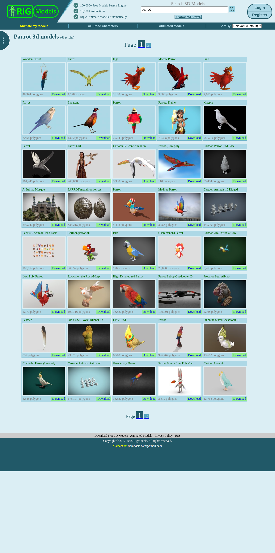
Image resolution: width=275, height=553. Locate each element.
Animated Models (141, 435)
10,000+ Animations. (93, 11)
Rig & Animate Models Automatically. (103, 16)
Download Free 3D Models (111, 435)
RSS (177, 435)
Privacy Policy (164, 435)
